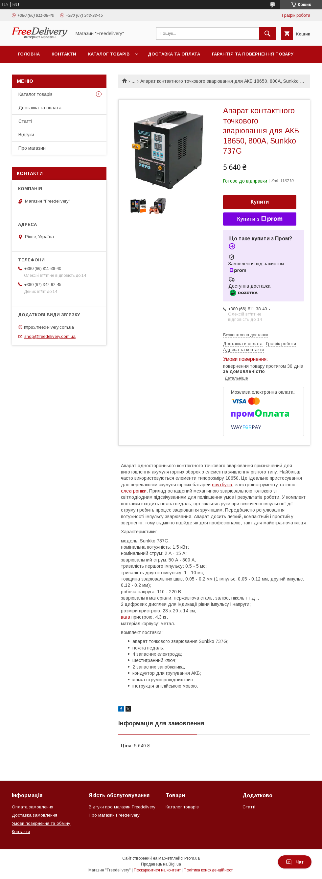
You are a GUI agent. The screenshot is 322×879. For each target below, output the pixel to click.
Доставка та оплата (174, 54)
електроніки (134, 491)
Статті (25, 121)
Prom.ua (192, 858)
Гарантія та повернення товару (252, 54)
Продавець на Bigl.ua (161, 864)
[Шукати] (267, 33)
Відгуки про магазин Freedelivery (122, 806)
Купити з (259, 219)
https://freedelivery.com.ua (49, 326)
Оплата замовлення (32, 806)
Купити (260, 202)
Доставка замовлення (34, 815)
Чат (295, 862)
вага (125, 617)
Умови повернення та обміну (41, 823)
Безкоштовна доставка (245, 334)
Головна (29, 54)
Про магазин (32, 148)
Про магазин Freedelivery (114, 815)
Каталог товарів (108, 54)
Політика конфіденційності (209, 870)
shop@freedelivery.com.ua (50, 336)
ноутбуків (222, 484)
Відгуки (26, 134)
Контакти (64, 54)
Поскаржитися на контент (157, 870)
